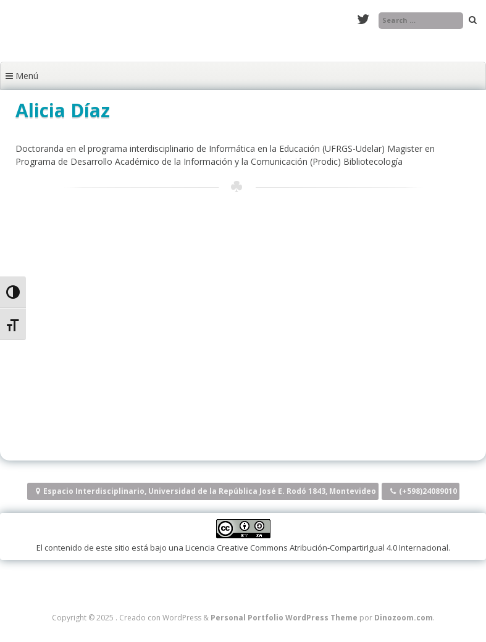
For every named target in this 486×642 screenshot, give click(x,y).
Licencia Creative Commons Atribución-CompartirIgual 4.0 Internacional (316, 547)
